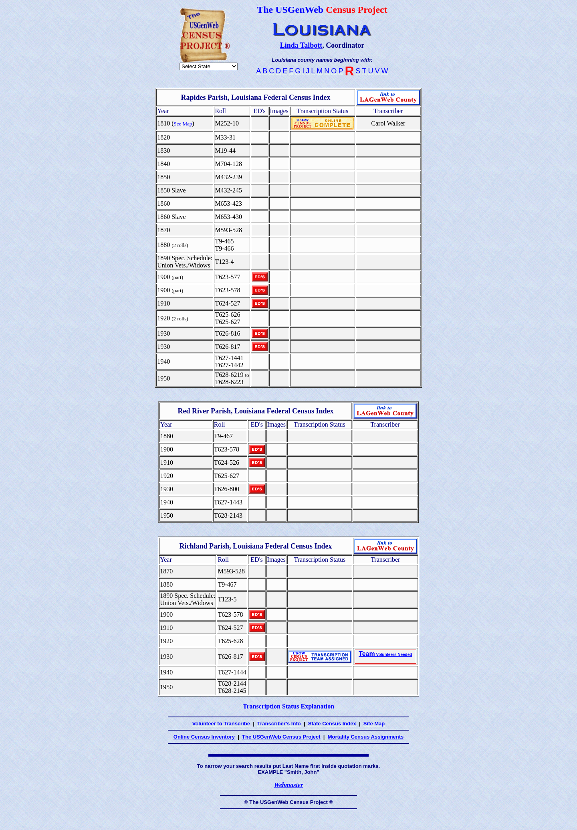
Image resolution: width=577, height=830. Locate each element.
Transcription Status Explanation (288, 706)
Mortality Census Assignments (366, 737)
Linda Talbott (301, 45)
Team (385, 653)
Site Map (374, 724)
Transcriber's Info (279, 724)
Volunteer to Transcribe (221, 724)
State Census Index (332, 724)
